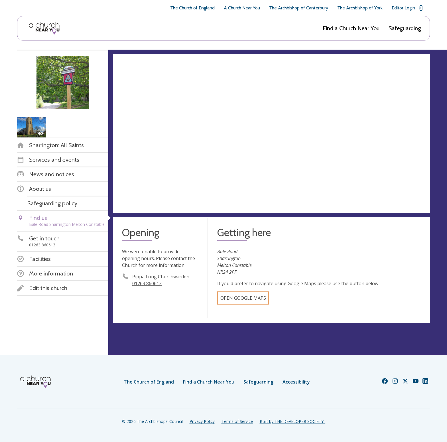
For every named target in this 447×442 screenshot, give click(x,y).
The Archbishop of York (360, 8)
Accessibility (296, 382)
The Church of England (192, 8)
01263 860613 (147, 283)
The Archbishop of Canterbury (298, 8)
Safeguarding (405, 28)
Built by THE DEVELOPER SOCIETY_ (292, 421)
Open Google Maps (243, 298)
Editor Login (407, 8)
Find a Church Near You (351, 28)
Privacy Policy (202, 421)
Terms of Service (237, 421)
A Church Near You (242, 8)
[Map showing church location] (271, 133)
